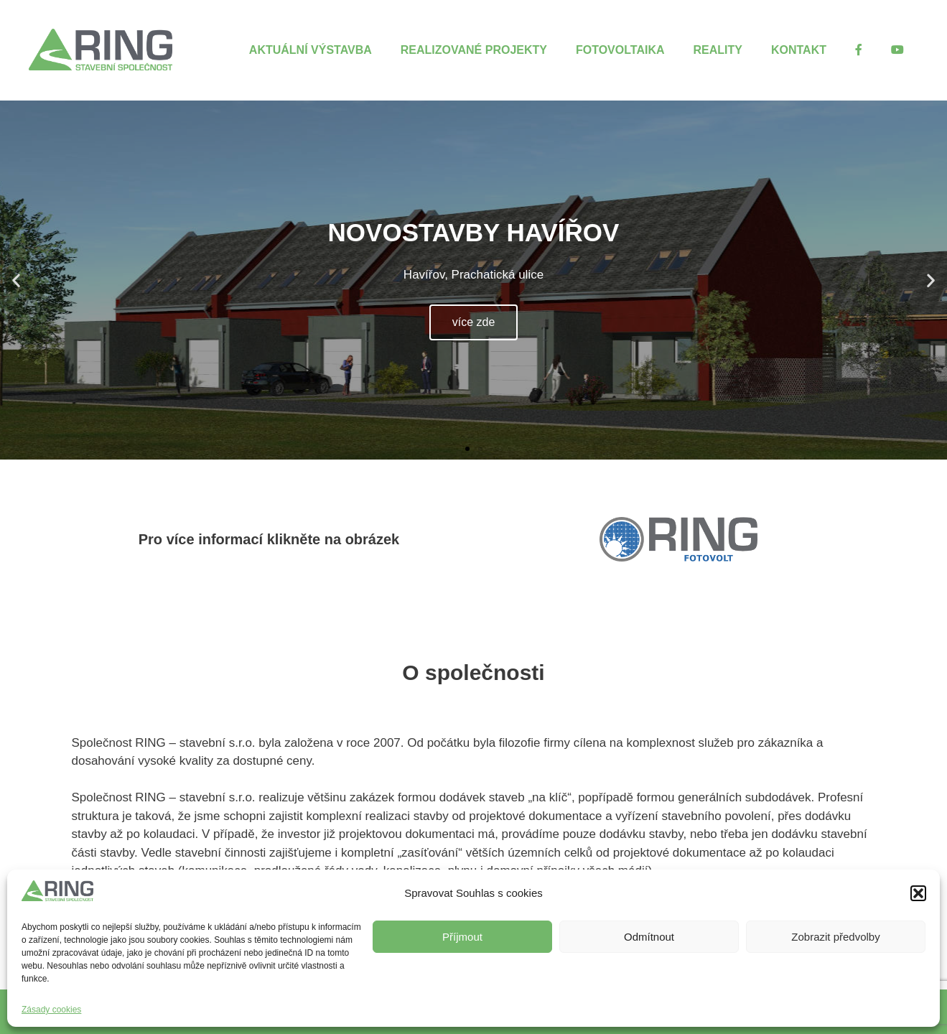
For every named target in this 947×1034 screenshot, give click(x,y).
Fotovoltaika (620, 50)
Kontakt (798, 50)
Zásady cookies (51, 1010)
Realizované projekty (474, 50)
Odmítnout (649, 937)
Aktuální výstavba (310, 50)
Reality (718, 50)
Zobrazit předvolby (835, 937)
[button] (918, 893)
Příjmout (462, 937)
